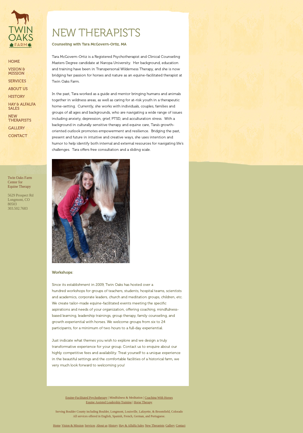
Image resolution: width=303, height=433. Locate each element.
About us (18, 89)
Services (17, 81)
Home (14, 61)
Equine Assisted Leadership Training (109, 402)
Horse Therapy (143, 402)
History (16, 97)
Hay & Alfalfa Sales (22, 106)
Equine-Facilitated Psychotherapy (86, 397)
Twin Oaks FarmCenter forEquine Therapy (20, 182)
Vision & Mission (16, 71)
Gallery (16, 128)
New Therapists (19, 118)
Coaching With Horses (159, 397)
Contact (17, 136)
